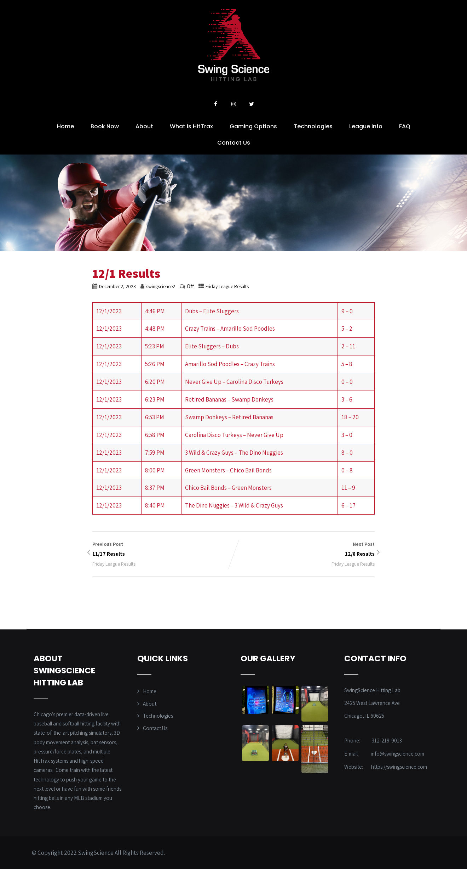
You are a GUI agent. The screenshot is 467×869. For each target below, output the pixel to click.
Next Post (304, 550)
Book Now (105, 126)
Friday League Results (227, 286)
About (144, 126)
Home (65, 126)
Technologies (313, 126)
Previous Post (162, 550)
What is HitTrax (191, 126)
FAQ (404, 126)
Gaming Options (253, 126)
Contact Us (233, 143)
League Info (365, 126)
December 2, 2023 (117, 286)
